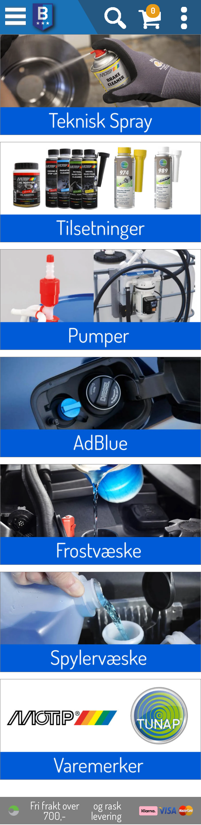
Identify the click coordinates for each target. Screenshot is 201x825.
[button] (184, 17)
